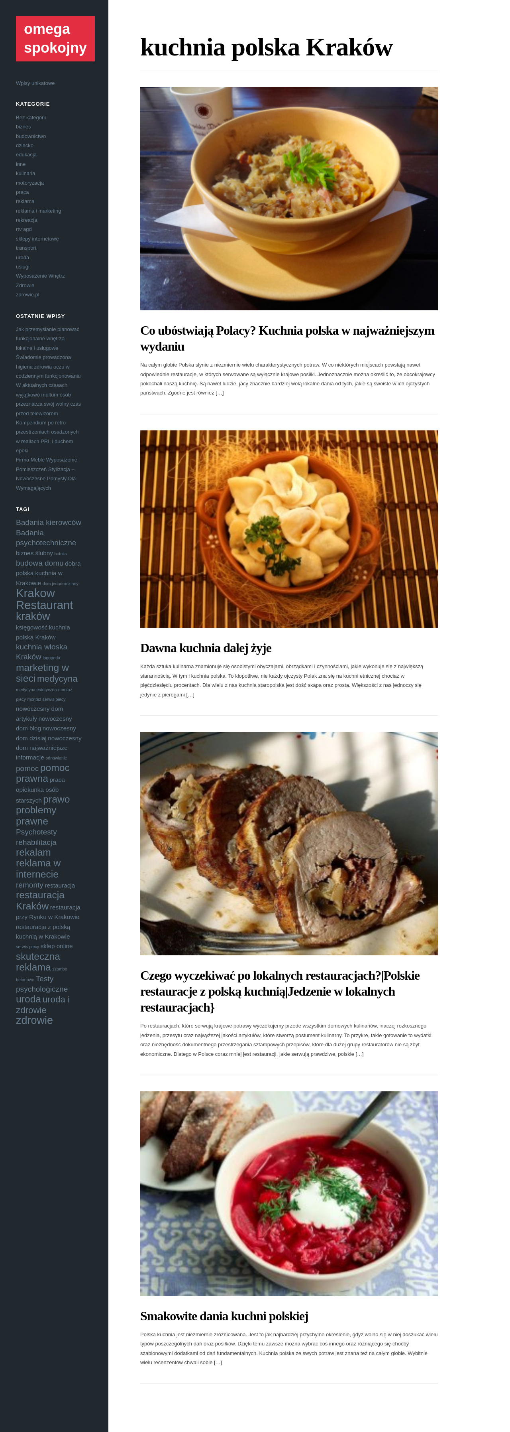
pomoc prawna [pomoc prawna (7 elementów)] (43, 773)
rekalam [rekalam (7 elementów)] (33, 852)
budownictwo (31, 136)
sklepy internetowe (37, 239)
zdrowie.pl (27, 295)
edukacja (26, 155)
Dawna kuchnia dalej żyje (205, 648)
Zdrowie (25, 285)
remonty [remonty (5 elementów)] (29, 885)
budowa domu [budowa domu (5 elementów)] (40, 563)
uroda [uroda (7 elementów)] (28, 999)
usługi (22, 267)
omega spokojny (55, 38)
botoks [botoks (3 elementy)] (61, 553)
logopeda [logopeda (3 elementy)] (51, 657)
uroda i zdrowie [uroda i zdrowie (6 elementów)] (43, 1004)
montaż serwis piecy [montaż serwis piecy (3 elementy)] (46, 699)
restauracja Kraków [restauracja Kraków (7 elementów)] (40, 900)
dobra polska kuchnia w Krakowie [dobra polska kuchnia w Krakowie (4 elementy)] (48, 573)
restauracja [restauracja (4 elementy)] (60, 885)
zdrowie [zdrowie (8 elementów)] (34, 1020)
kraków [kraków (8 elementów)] (33, 616)
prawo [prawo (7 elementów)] (56, 799)
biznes (23, 127)
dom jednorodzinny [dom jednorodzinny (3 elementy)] (60, 583)
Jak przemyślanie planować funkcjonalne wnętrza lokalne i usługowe (47, 338)
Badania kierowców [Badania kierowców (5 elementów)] (48, 522)
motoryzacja (30, 183)
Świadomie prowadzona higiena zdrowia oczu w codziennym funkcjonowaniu (48, 366)
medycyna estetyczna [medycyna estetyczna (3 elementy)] (36, 689)
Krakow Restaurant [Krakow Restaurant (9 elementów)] (44, 598)
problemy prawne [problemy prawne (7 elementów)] (36, 815)
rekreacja (26, 220)
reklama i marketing (38, 211)
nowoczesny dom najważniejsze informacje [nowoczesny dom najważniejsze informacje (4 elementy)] (49, 748)
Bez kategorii (31, 117)
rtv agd (24, 229)
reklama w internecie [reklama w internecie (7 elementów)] (38, 868)
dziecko (24, 145)
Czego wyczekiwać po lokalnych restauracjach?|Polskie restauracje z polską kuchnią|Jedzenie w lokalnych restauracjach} (280, 991)
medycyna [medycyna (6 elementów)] (57, 679)
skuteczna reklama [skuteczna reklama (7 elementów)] (38, 961)
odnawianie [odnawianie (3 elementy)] (56, 757)
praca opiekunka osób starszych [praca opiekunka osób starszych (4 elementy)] (40, 790)
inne (21, 164)
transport (26, 248)
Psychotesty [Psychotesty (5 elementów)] (36, 832)
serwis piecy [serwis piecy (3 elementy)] (27, 946)
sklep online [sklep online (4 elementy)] (57, 946)
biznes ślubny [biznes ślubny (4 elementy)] (34, 553)
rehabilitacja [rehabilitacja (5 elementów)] (36, 842)
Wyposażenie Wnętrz (40, 276)
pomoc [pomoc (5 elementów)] (27, 768)
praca (22, 192)
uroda (22, 257)
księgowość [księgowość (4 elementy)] (31, 627)
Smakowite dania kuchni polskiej (224, 1316)
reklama (25, 201)
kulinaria (25, 173)
